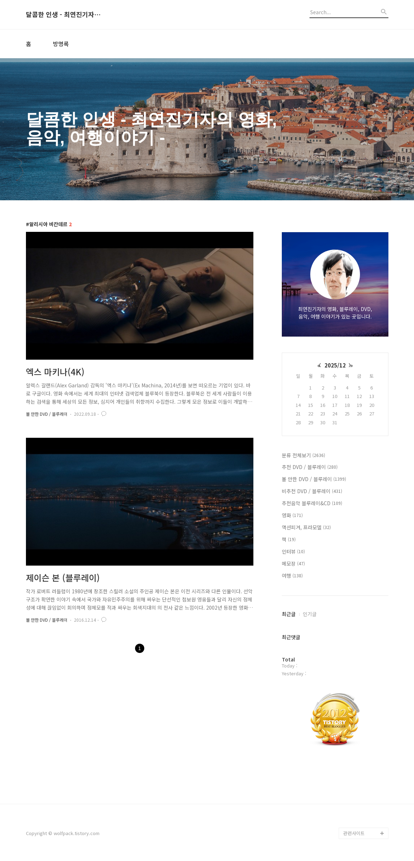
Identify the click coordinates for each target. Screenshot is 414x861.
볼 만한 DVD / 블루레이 (47, 414)
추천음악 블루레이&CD (312, 503)
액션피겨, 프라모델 (306, 527)
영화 (292, 515)
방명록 (61, 43)
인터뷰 (293, 551)
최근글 (289, 613)
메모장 (293, 563)
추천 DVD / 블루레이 (310, 466)
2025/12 (335, 365)
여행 (292, 575)
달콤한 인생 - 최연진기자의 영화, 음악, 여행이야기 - (65, 14)
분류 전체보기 (303, 455)
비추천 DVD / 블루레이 (312, 491)
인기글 (310, 613)
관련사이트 (354, 833)
